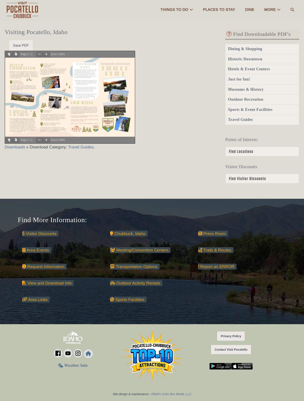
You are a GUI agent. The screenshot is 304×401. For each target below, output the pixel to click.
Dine (249, 10)
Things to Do (176, 10)
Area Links (35, 299)
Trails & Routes (214, 250)
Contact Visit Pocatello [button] (231, 349)
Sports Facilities (127, 299)
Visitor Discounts (39, 233)
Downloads (15, 147)
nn (262, 179)
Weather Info (72, 365)
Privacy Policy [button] (231, 336)
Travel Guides (81, 147)
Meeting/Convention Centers (139, 250)
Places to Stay (219, 10)
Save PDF (21, 45)
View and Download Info (47, 283)
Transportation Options (133, 266)
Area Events (35, 250)
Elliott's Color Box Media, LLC (171, 394)
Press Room (212, 233)
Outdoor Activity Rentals (135, 283)
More (272, 10)
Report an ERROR (216, 266)
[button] (292, 10)
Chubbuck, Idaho (127, 233)
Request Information (43, 266)
